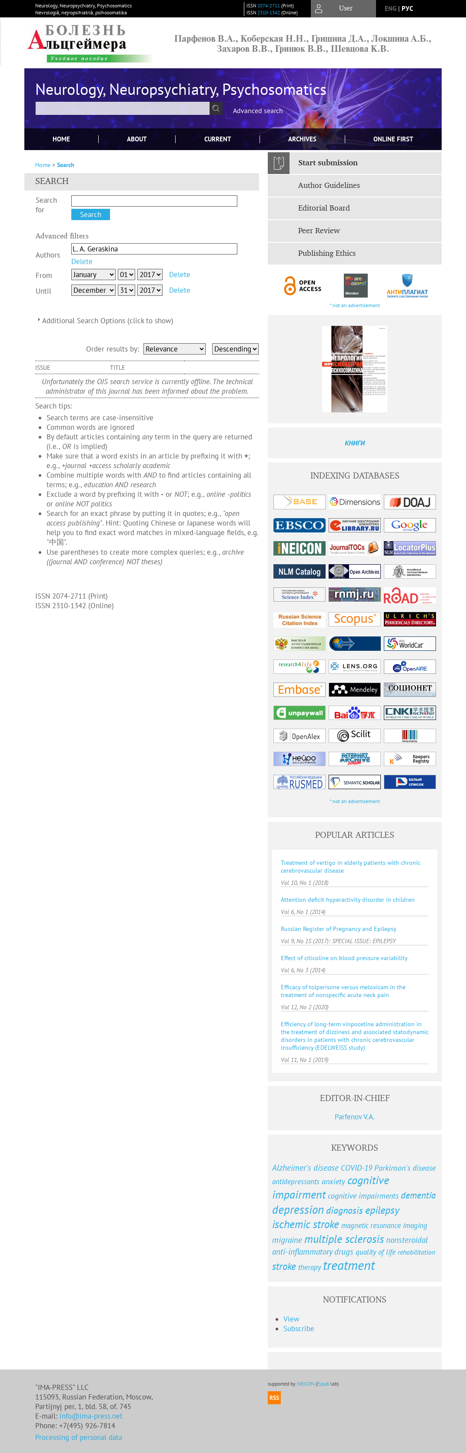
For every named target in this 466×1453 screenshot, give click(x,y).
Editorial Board (324, 208)
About (137, 139)
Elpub (323, 1383)
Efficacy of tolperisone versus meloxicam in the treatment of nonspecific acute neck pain (343, 991)
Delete (82, 261)
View (291, 1319)
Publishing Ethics (327, 254)
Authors (48, 255)
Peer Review (319, 231)
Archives (302, 139)
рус (407, 8)
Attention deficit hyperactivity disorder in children (348, 900)
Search (65, 165)
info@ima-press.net (91, 1416)
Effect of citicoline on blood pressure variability (344, 958)
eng (390, 8)
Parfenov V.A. (355, 1117)
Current (217, 139)
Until (43, 291)
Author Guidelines (329, 186)
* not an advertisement (355, 305)
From (44, 275)
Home (61, 139)
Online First (393, 139)
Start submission (328, 163)
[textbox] (123, 108)
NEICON (305, 1383)
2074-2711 (268, 6)
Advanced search (258, 110)
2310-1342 (268, 13)
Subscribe (298, 1328)
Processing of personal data (78, 1437)
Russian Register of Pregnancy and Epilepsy (338, 929)
